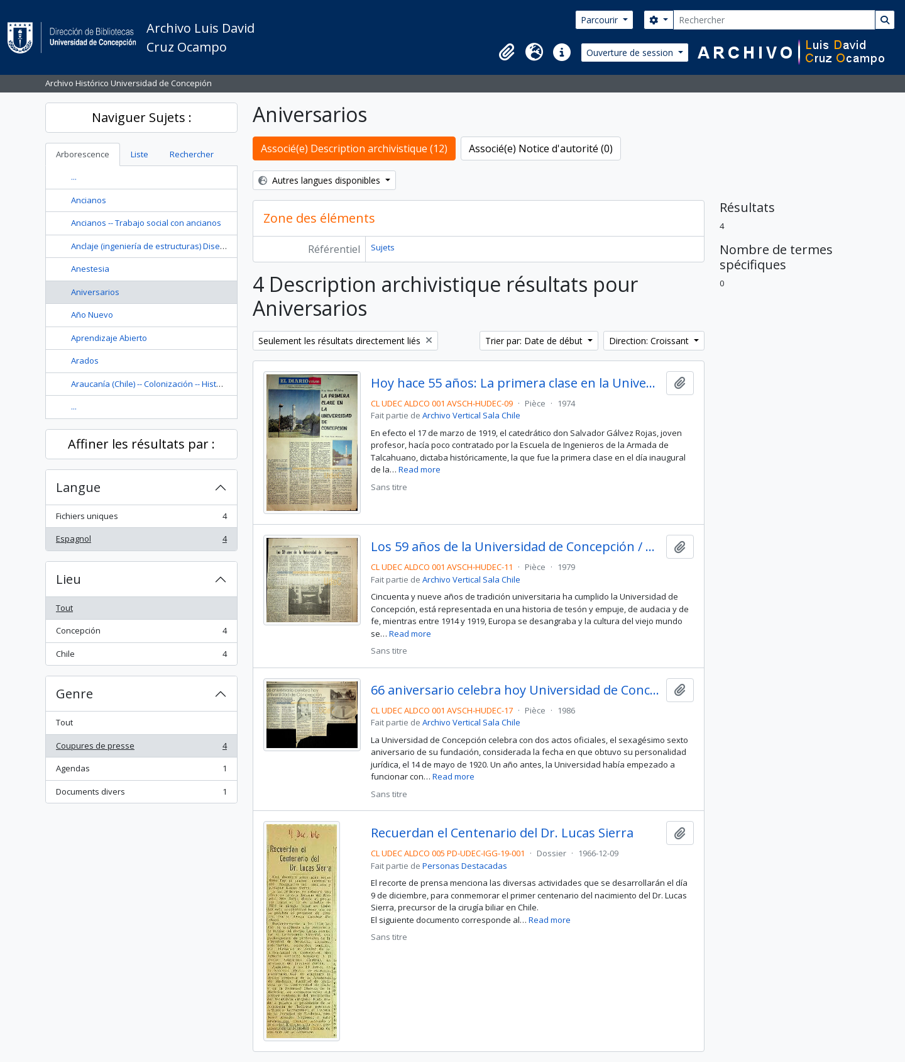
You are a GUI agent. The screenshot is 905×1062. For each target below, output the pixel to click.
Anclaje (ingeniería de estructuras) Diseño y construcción (179, 246)
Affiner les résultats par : (141, 443)
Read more (419, 469)
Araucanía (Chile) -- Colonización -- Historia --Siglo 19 (169, 383)
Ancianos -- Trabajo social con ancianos (146, 222)
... (74, 176)
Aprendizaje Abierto (109, 338)
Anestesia (90, 268)
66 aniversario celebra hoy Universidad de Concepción (516, 690)
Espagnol (141, 541)
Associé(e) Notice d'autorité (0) (541, 148)
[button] (506, 52)
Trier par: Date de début (535, 341)
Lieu (68, 579)
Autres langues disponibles (320, 180)
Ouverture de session (631, 53)
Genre (74, 693)
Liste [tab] (139, 154)
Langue (78, 487)
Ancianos (88, 200)
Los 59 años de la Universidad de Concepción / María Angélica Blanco (516, 546)
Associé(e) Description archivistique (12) (354, 148)
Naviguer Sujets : (142, 117)
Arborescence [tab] (82, 154)
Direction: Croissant (650, 341)
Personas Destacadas (464, 865)
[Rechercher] (774, 20)
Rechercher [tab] (192, 154)
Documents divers (141, 794)
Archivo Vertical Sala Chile (471, 415)
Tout (64, 607)
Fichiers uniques (141, 518)
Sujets (383, 247)
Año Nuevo (92, 314)
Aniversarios (95, 292)
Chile (141, 656)
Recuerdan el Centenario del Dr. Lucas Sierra (502, 833)
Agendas (141, 771)
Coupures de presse (141, 748)
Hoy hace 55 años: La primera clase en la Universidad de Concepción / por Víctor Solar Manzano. (516, 383)
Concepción (141, 633)
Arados (85, 360)
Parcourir (600, 20)
